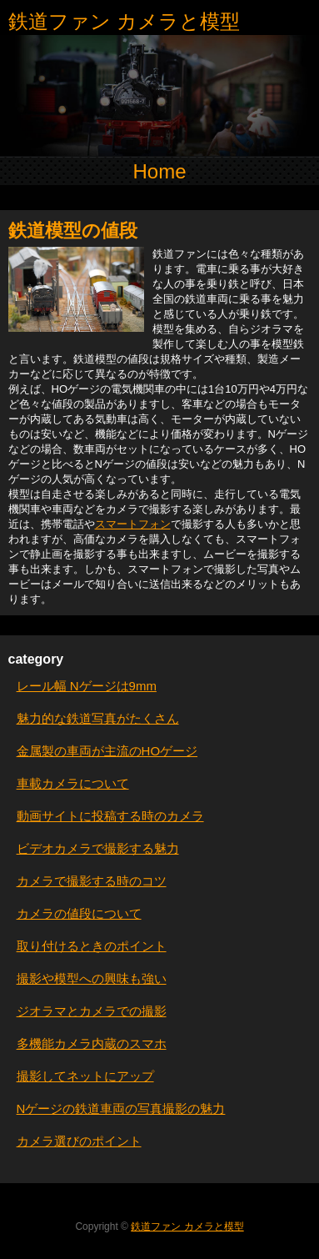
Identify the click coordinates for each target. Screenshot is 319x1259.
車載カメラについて (73, 783)
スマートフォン (133, 524)
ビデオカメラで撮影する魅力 (98, 848)
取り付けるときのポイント (92, 946)
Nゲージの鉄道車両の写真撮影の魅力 (121, 1108)
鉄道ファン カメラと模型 (124, 21)
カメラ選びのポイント (79, 1141)
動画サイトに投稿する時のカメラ (110, 816)
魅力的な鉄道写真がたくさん (98, 718)
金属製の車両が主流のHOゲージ (107, 751)
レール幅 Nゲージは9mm (87, 686)
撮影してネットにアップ (85, 1076)
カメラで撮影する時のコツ (92, 881)
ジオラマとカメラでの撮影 (92, 1011)
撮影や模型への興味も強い (92, 978)
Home (159, 171)
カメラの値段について (79, 913)
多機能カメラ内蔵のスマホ (92, 1043)
